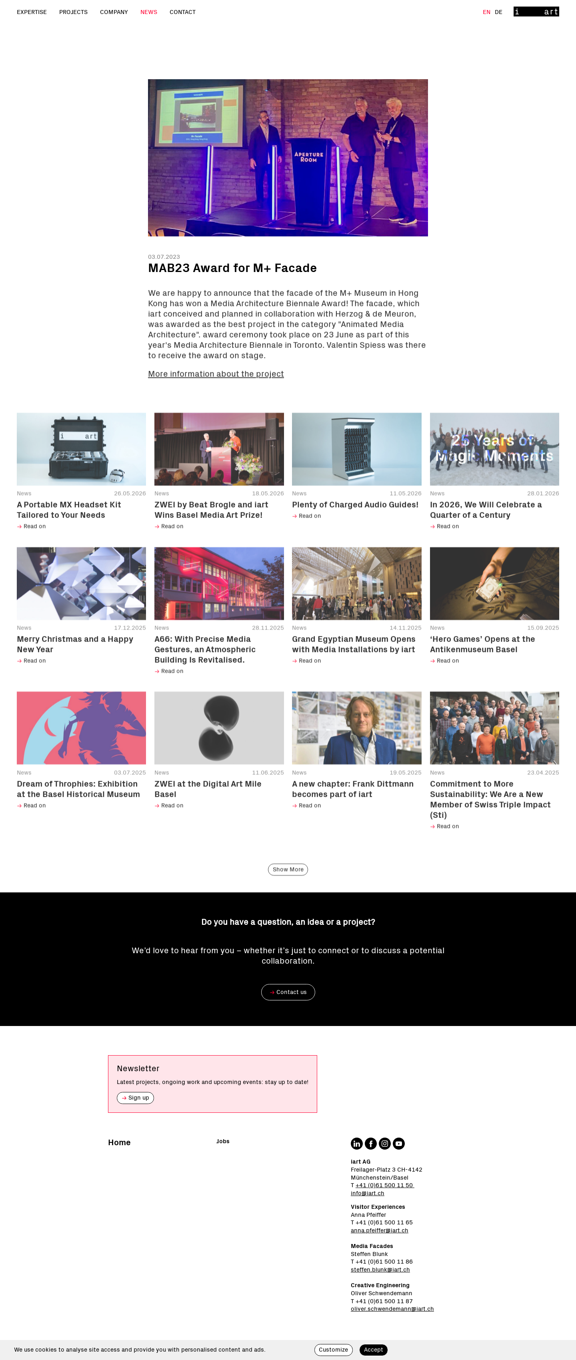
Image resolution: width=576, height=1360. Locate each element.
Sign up (135, 1098)
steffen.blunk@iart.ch (380, 1270)
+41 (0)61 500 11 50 (385, 1185)
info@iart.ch (367, 1193)
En (487, 12)
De (498, 12)
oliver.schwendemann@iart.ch (392, 1309)
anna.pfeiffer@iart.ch (379, 1231)
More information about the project (216, 388)
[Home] (536, 12)
